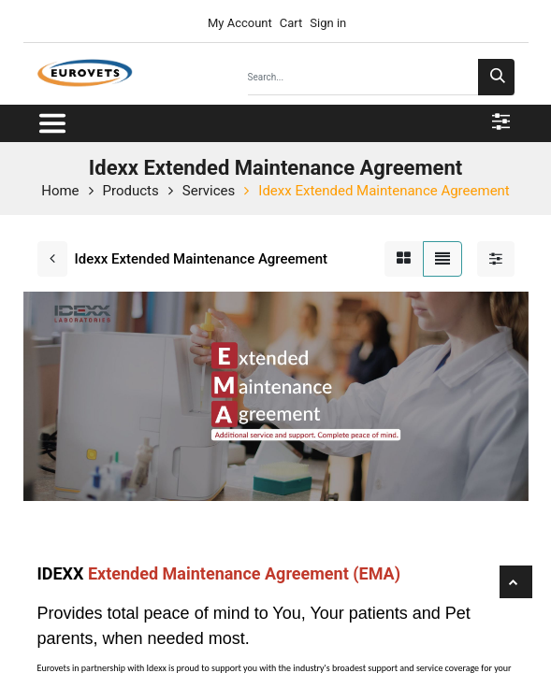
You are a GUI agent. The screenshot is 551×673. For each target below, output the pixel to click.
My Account (238, 23)
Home (60, 190)
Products (131, 190)
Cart (291, 23)
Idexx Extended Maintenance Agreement (383, 190)
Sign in (328, 23)
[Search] (496, 77)
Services (209, 190)
